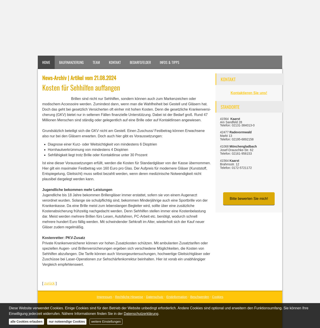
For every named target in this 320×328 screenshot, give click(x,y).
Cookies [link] (217, 297)
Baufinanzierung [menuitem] (71, 62)
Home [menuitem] (46, 62)
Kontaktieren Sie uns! (249, 93)
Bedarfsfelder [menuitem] (140, 62)
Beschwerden (199, 297)
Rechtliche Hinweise (129, 297)
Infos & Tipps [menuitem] (169, 62)
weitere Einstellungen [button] (106, 321)
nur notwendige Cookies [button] (67, 321)
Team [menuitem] (96, 62)
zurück (49, 283)
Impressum (104, 297)
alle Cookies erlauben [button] (26, 321)
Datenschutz (154, 297)
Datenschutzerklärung (141, 314)
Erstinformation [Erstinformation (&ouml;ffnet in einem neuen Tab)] (176, 297)
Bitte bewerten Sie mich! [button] (249, 198)
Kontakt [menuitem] (115, 62)
